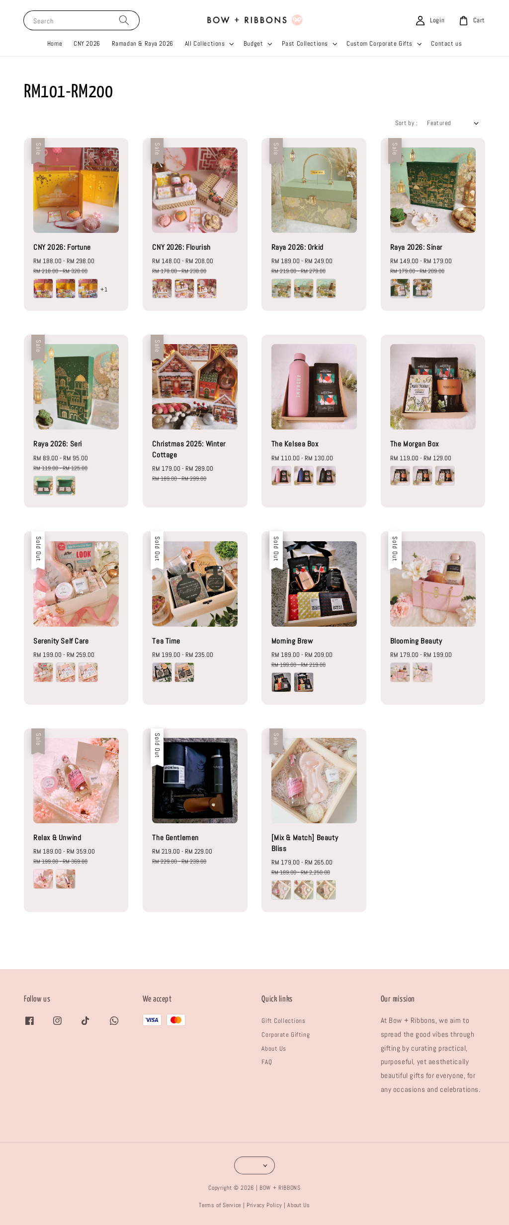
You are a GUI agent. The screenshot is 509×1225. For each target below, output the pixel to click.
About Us (273, 1048)
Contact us (446, 43)
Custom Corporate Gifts (379, 43)
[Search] (124, 20)
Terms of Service (220, 1205)
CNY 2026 (87, 43)
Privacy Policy (264, 1205)
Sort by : (406, 123)
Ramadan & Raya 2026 (142, 43)
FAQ (266, 1062)
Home (54, 43)
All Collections (205, 43)
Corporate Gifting (285, 1034)
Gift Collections (283, 1020)
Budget (253, 43)
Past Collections (305, 43)
